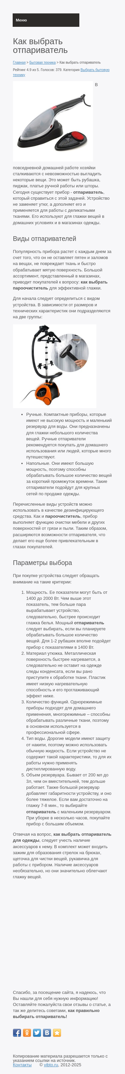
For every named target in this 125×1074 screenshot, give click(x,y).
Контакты (22, 1064)
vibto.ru (51, 1064)
